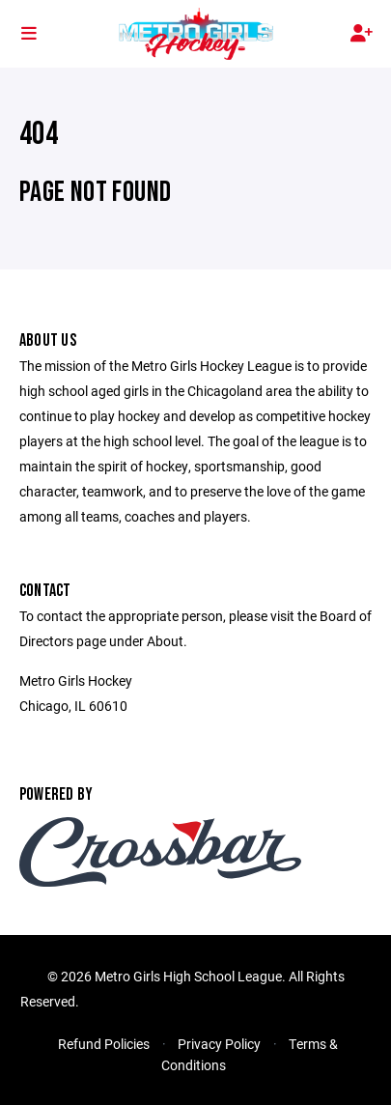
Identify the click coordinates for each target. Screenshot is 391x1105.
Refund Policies (104, 1043)
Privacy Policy (219, 1043)
